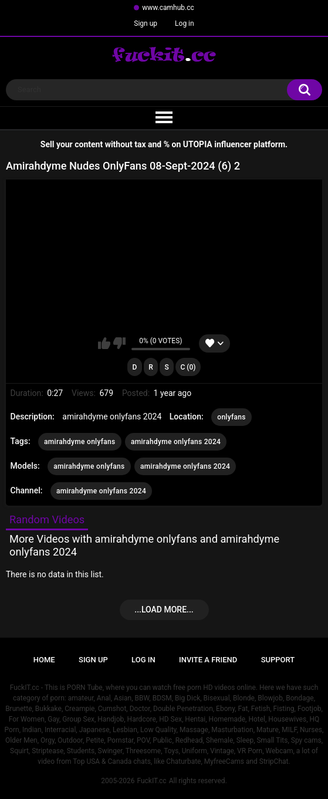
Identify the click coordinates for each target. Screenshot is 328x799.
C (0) (187, 367)
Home (44, 659)
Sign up (145, 23)
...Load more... (163, 609)
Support (278, 659)
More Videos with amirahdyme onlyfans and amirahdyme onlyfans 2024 (144, 545)
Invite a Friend (208, 659)
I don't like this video (119, 343)
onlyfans (231, 417)
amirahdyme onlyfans (79, 442)
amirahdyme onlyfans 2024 (176, 442)
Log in (184, 23)
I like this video (104, 343)
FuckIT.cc (151, 781)
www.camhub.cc (168, 8)
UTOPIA (197, 144)
